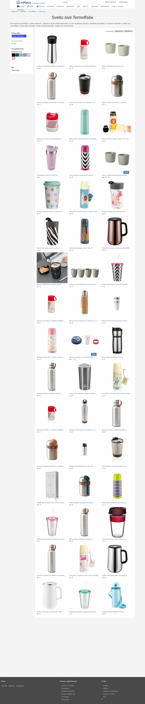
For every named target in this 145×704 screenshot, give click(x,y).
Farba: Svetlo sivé (17, 36)
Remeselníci (65, 688)
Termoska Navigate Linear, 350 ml (80, 248)
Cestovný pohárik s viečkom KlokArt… (82, 357)
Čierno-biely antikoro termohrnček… (49, 248)
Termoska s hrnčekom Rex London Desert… (116, 393)
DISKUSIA (20, 10)
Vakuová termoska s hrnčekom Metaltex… (83, 66)
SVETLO (85, 6)
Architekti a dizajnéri (67, 691)
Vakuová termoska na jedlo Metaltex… (49, 139)
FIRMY (30, 6)
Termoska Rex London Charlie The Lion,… (116, 139)
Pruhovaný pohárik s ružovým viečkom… (115, 284)
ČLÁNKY (121, 6)
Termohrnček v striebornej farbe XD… (114, 466)
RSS (104, 697)
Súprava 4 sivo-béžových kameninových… (83, 284)
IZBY (78, 6)
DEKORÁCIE (105, 6)
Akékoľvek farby (16, 52)
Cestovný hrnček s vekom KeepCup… (114, 539)
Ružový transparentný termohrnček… (114, 211)
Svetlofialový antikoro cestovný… (48, 175)
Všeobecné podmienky (110, 691)
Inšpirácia (11, 686)
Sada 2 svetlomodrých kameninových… (115, 175)
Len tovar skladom (17, 41)
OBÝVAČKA (70, 6)
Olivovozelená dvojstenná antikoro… (81, 539)
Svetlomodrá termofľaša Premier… (113, 612)
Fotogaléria (20, 686)
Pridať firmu (65, 699)
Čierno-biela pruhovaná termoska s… (81, 175)
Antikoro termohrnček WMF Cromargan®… (51, 66)
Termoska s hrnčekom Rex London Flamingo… (85, 575)
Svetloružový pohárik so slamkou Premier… (51, 539)
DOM (113, 6)
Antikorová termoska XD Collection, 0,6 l (82, 430)
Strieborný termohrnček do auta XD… (81, 466)
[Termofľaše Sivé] (25, 55)
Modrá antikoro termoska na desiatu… (82, 503)
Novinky (13, 43)
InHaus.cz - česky (109, 694)
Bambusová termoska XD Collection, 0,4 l (83, 321)
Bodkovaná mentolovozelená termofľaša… (83, 139)
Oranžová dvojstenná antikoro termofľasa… (51, 575)
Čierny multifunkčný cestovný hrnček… (50, 284)
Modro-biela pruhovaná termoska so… (114, 503)
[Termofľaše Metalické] (17, 55)
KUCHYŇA (50, 6)
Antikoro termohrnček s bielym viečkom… (83, 393)
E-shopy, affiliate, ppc (68, 694)
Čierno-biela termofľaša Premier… (113, 357)
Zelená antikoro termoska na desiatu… (115, 102)
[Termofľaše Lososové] (13, 58)
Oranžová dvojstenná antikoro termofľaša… (51, 102)
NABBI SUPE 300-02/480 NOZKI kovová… (51, 503)
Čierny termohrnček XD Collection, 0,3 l (82, 102)
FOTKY (21, 6)
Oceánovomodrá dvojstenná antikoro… (50, 393)
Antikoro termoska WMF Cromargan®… (115, 575)
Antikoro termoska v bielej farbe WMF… (50, 612)
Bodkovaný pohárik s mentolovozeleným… (83, 612)
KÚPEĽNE (60, 6)
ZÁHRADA (94, 6)
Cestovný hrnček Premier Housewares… (50, 211)
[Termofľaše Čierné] (13, 55)
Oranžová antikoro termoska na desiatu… (50, 466)
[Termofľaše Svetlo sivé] (28, 55)
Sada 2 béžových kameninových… (113, 66)
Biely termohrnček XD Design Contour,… (115, 321)
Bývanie (4, 686)
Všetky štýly (15, 70)
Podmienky (65, 697)
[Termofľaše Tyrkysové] (21, 55)
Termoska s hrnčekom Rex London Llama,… (84, 211)
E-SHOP (41, 6)
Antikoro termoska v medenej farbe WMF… (116, 248)
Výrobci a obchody (67, 685)
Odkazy (105, 688)
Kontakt (105, 685)
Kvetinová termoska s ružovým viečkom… (51, 357)
